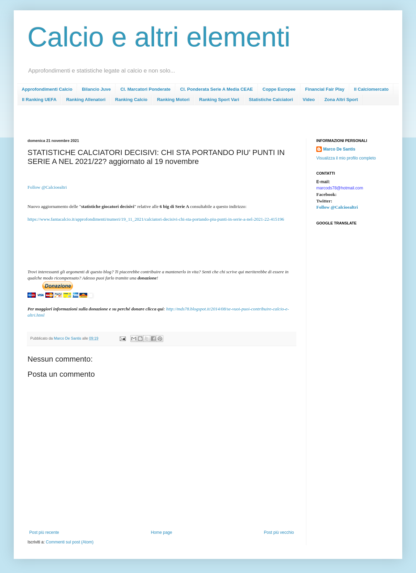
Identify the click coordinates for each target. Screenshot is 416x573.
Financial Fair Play (324, 89)
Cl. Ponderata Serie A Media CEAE (216, 89)
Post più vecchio (279, 532)
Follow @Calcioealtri (47, 187)
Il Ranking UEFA (39, 99)
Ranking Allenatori (85, 99)
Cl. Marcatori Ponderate (145, 89)
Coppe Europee (279, 89)
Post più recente (44, 532)
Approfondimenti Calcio (47, 89)
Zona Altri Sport (341, 99)
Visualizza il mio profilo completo (346, 158)
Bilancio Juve (96, 89)
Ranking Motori (173, 99)
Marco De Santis (339, 149)
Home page (161, 532)
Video (309, 99)
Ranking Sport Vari (219, 99)
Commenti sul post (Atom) (70, 542)
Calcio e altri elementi (159, 37)
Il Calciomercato (371, 89)
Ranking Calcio (131, 99)
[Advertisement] (153, 123)
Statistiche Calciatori (271, 99)
